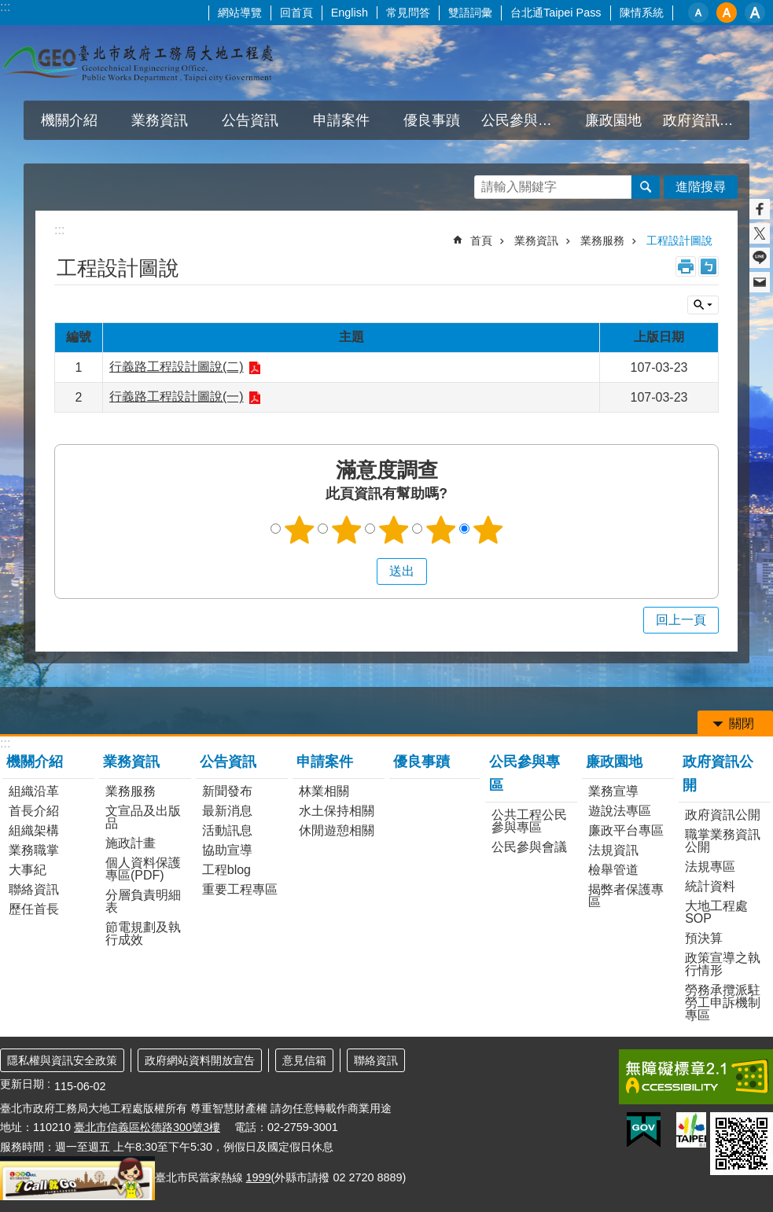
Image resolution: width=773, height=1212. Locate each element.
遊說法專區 (619, 810)
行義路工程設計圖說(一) (176, 396)
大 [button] (755, 12)
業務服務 (602, 240)
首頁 (481, 240)
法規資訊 (613, 850)
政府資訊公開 (705, 120)
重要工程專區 (240, 889)
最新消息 (227, 810)
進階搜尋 (700, 186)
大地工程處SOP (716, 912)
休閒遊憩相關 (336, 830)
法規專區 (710, 866)
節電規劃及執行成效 (143, 933)
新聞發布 (227, 791)
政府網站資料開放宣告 (200, 1060)
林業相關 (324, 791)
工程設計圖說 (679, 240)
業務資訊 (159, 120)
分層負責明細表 (143, 901)
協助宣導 (227, 850)
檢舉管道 (613, 869)
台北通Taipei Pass (556, 12)
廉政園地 (613, 120)
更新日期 (22, 1083)
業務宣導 (613, 791)
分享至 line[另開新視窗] (759, 258)
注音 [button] (708, 266)
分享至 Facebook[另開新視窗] (759, 209)
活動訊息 (227, 830)
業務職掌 (34, 850)
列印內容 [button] (685, 266)
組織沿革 (34, 791)
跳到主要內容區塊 (8, 8)
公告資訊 (250, 120)
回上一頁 (681, 619)
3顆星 (393, 530)
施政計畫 (130, 843)
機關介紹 (69, 120)
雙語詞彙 (470, 12)
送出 (362, 571)
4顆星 (440, 530)
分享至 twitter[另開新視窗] (759, 233)
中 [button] (726, 12)
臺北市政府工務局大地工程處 (137, 62)
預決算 (704, 938)
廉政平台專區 (626, 830)
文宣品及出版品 (143, 817)
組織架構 (34, 830)
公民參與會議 (529, 847)
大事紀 (27, 869)
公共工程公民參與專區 (529, 821)
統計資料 (710, 886)
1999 (258, 1177)
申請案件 (341, 120)
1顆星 (299, 530)
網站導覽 (240, 12)
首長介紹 (34, 810)
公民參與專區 (523, 120)
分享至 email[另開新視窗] (759, 282)
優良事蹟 (431, 120)
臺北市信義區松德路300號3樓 (147, 1127)
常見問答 (408, 12)
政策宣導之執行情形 (722, 964)
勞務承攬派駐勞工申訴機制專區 (722, 1002)
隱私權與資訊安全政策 (62, 1060)
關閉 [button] (703, 305)
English (349, 12)
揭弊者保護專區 (626, 896)
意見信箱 (304, 1060)
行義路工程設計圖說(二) (176, 366)
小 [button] (698, 12)
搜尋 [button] (645, 187)
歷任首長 (34, 909)
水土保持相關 (336, 810)
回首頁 (296, 12)
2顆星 (346, 530)
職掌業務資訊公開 (722, 841)
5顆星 (487, 530)
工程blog (226, 869)
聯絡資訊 (34, 889)
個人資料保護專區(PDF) (143, 869)
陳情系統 (642, 12)
